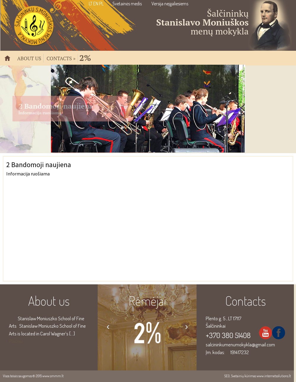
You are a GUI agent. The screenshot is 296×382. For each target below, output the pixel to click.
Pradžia (10, 61)
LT (90, 4)
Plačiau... (17, 341)
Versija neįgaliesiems (170, 4)
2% (85, 57)
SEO (227, 376)
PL (101, 4)
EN (95, 4)
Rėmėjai (147, 301)
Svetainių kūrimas (243, 376)
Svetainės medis (127, 4)
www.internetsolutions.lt (274, 376)
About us (29, 58)
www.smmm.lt (53, 376)
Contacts (60, 58)
